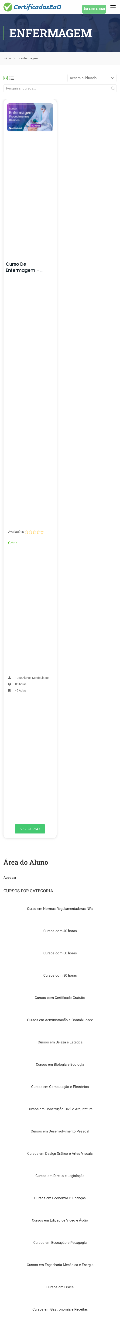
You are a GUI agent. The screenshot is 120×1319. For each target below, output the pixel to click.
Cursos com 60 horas (60, 953)
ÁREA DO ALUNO (94, 9)
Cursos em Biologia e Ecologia (60, 1064)
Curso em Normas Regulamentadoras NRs (60, 909)
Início (7, 58)
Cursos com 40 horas (60, 931)
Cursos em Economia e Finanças (60, 1198)
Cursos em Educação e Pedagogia (60, 1243)
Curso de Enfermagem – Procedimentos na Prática (26, 273)
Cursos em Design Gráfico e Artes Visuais (60, 1153)
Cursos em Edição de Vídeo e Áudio (60, 1220)
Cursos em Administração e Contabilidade (60, 1020)
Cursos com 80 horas (60, 975)
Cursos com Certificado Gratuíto (60, 998)
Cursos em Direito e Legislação (60, 1176)
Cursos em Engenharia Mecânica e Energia (60, 1265)
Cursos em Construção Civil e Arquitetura (60, 1109)
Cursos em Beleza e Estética (60, 1042)
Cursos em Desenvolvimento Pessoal (60, 1131)
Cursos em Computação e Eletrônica (60, 1087)
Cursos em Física (60, 1287)
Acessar (9, 877)
